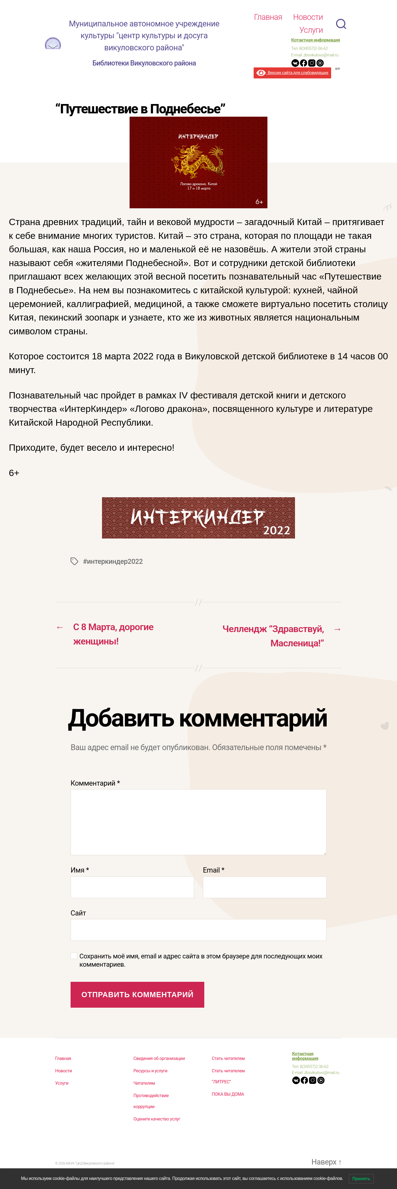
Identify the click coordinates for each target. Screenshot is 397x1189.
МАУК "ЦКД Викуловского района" (90, 1166)
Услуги (311, 30)
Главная (268, 17)
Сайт (78, 914)
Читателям (144, 1084)
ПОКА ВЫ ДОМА (228, 1095)
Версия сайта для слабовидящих (292, 72)
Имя (80, 872)
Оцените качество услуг (156, 1120)
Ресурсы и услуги (150, 1072)
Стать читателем (228, 1059)
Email (213, 872)
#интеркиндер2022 (113, 561)
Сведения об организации (159, 1059)
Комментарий (95, 785)
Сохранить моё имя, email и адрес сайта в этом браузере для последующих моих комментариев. (201, 962)
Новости (308, 17)
